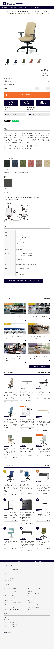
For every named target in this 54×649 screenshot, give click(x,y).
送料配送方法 (31, 107)
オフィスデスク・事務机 (10, 588)
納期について (8, 109)
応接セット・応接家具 (33, 593)
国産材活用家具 (32, 602)
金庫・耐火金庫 (8, 600)
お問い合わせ (8, 566)
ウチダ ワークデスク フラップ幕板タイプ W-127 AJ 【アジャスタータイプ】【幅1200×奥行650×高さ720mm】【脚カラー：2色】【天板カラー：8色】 (43, 487)
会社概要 (6, 573)
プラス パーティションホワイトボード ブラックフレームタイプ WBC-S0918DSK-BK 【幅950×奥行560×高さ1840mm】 (10, 515)
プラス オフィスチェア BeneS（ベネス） (33, 7)
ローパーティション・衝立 (10, 593)
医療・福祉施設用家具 (33, 607)
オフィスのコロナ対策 (33, 605)
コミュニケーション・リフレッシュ (36, 588)
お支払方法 (7, 107)
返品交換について (32, 109)
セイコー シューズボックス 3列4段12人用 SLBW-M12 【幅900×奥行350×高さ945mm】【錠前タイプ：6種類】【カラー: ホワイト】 (27, 422)
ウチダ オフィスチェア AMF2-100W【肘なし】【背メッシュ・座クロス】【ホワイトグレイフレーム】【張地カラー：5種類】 (27, 487)
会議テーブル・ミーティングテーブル (13, 602)
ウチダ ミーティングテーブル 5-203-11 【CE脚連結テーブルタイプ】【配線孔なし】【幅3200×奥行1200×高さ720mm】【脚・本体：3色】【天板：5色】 (43, 423)
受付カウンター (32, 595)
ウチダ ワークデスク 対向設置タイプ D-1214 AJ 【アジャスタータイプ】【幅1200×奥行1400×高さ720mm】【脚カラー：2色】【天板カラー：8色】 (27, 394)
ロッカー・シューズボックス (11, 598)
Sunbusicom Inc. (27, 644)
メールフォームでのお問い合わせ (12, 569)
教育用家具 (31, 609)
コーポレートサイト (9, 617)
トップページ (4, 7)
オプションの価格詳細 (9, 84)
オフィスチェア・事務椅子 (16, 7)
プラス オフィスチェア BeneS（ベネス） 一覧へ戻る (24, 281)
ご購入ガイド (7, 580)
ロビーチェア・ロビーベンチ (35, 598)
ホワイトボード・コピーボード (11, 609)
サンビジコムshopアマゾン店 (11, 626)
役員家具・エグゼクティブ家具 (35, 591)
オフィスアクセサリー (33, 600)
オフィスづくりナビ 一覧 (39, 366)
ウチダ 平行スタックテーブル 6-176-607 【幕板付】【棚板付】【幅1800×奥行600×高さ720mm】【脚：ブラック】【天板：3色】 (27, 544)
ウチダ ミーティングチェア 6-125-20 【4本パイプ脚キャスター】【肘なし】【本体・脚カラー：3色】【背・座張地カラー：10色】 (10, 451)
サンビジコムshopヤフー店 (10, 624)
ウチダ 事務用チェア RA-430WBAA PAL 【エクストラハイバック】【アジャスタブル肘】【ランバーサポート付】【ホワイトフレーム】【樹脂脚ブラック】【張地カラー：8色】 (10, 395)
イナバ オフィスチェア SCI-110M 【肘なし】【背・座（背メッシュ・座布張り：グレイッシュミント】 (43, 450)
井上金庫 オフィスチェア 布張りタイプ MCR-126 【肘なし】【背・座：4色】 (43, 543)
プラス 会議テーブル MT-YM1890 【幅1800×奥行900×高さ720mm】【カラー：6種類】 (43, 514)
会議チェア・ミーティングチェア (12, 605)
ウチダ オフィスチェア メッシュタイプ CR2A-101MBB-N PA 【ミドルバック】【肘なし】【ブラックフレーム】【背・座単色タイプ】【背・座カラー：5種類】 (10, 488)
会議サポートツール (9, 607)
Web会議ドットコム (9, 620)
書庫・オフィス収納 (9, 595)
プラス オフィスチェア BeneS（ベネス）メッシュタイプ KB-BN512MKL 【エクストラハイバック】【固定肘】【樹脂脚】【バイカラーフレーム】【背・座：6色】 (10, 423)
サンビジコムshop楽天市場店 (11, 622)
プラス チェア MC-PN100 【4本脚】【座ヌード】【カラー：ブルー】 (10, 543)
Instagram (7, 632)
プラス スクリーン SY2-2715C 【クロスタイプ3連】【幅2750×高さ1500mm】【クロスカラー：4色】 (26, 450)
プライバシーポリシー (9, 576)
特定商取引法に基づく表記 (10, 578)
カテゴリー (7, 585)
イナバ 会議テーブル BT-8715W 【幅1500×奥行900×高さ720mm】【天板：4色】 (43, 393)
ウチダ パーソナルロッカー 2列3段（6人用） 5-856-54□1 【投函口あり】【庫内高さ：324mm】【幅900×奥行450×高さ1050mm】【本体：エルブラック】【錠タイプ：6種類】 (27, 516)
